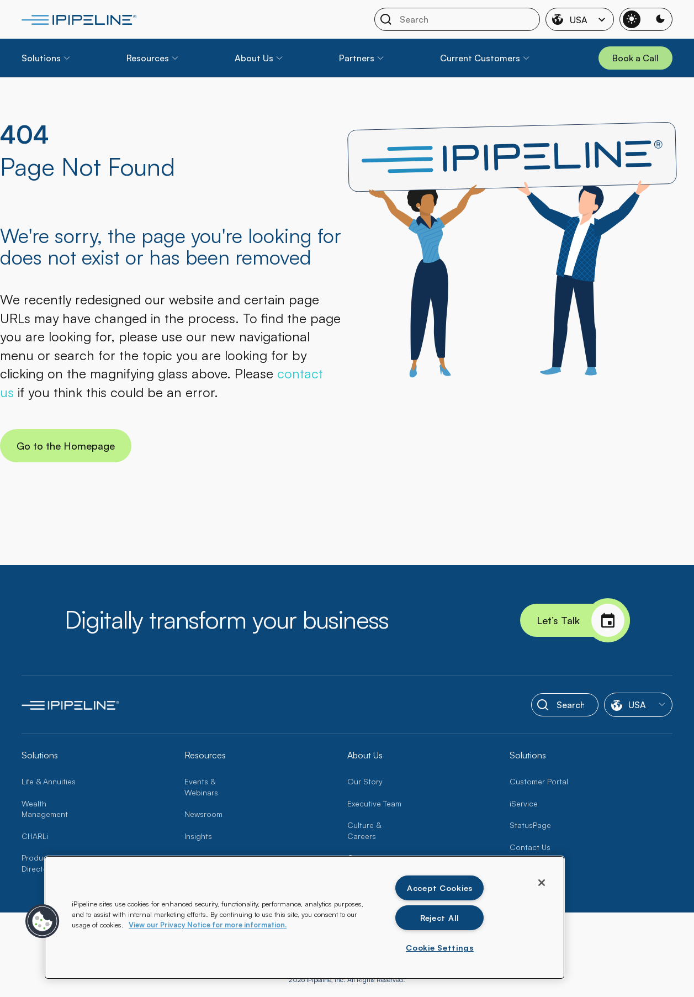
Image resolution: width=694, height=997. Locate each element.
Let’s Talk (583, 620)
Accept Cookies (440, 888)
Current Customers (480, 58)
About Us (254, 58)
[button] (42, 921)
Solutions (41, 58)
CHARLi (35, 836)
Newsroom (203, 814)
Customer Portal (539, 781)
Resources (147, 58)
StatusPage (530, 825)
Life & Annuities (49, 781)
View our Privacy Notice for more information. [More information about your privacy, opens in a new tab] (208, 924)
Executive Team (374, 803)
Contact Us (530, 847)
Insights (198, 836)
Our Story (365, 781)
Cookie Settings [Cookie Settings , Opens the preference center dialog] (440, 947)
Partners (356, 58)
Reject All (439, 917)
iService (524, 803)
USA (579, 20)
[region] (304, 917)
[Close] (541, 883)
